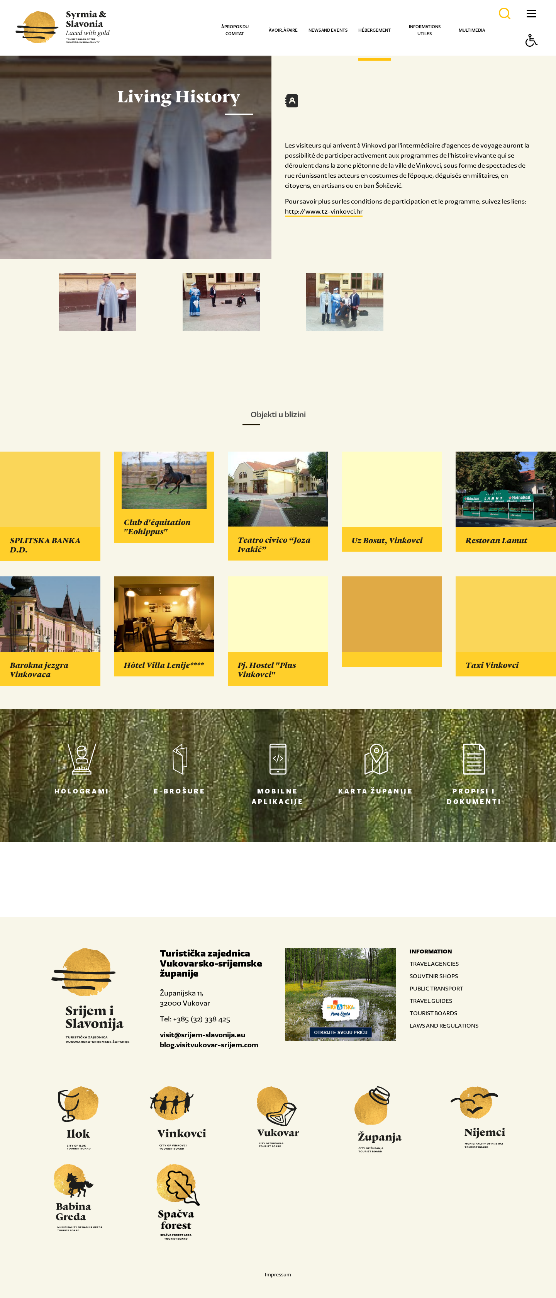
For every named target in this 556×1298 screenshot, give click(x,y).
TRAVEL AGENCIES (434, 963)
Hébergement (374, 30)
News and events (328, 30)
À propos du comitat (235, 30)
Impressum (278, 1274)
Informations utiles (425, 30)
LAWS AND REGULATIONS (444, 1025)
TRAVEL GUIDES (431, 1000)
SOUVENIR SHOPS (434, 976)
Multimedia (472, 30)
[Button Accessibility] (531, 54)
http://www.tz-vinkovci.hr (324, 211)
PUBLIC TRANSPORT (436, 988)
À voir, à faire (283, 30)
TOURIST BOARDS (433, 1013)
